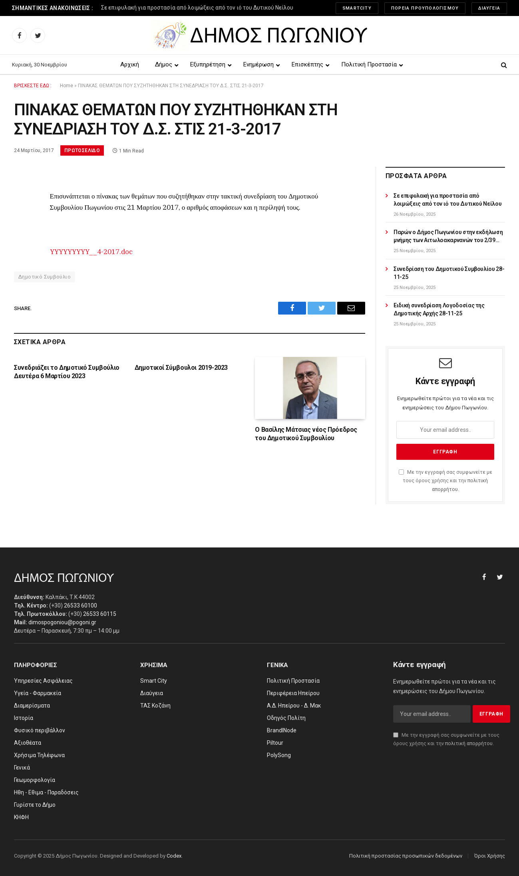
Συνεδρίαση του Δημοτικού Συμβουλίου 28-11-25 (449, 273)
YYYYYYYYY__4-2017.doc (91, 251)
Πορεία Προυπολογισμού (425, 8)
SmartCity (357, 8)
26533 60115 (99, 614)
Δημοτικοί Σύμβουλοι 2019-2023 (181, 367)
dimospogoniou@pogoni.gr (62, 622)
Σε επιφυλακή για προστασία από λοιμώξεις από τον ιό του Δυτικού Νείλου (197, 7)
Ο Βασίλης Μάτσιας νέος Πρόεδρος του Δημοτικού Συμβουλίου (306, 434)
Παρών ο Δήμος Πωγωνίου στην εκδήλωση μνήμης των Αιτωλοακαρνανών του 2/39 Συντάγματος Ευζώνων (448, 236)
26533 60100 (80, 605)
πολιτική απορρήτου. (469, 743)
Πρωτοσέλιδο (82, 150)
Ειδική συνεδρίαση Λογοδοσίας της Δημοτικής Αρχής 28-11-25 (439, 309)
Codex (174, 856)
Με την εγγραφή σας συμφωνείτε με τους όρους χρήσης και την (445, 480)
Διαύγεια (489, 8)
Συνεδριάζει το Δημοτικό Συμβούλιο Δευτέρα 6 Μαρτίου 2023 (66, 372)
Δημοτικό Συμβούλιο (44, 277)
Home (66, 85)
